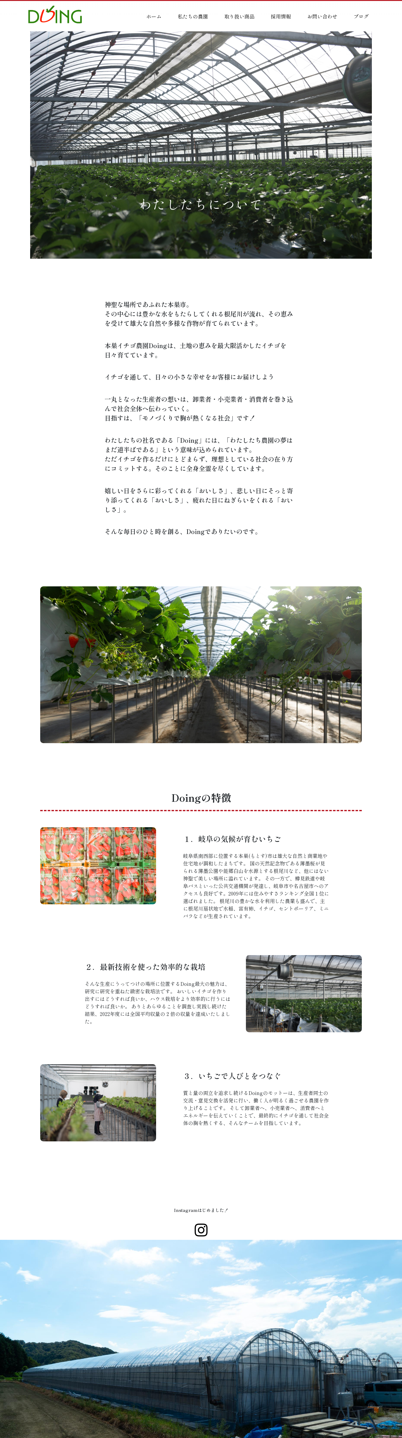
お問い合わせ (322, 16)
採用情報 (281, 16)
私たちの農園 (193, 16)
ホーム (153, 16)
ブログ (361, 16)
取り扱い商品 (239, 16)
